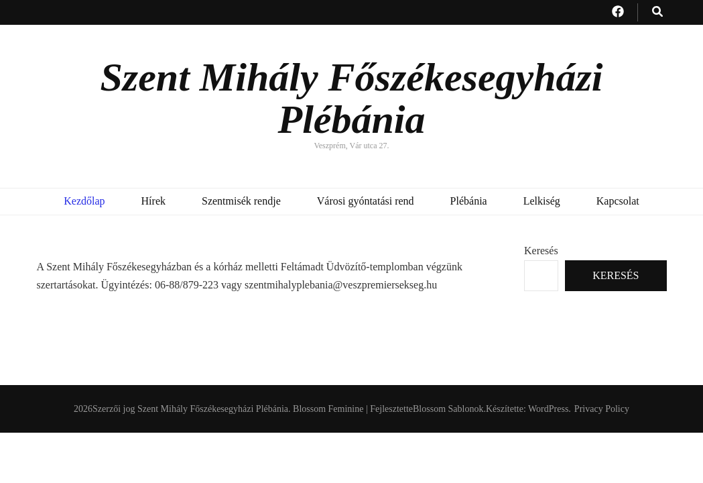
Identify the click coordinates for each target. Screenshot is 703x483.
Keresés (541, 250)
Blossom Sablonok (448, 409)
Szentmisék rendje (241, 201)
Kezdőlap (84, 201)
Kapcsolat (617, 201)
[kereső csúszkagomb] (657, 12)
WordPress (548, 409)
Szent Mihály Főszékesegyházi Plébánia (351, 98)
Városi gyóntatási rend (365, 201)
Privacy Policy (601, 409)
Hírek (153, 201)
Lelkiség (541, 201)
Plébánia (468, 201)
